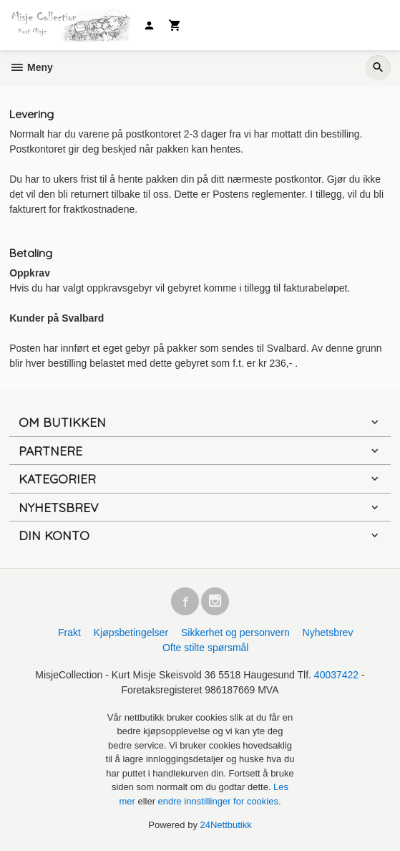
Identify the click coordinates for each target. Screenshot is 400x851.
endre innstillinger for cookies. (219, 801)
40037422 (336, 675)
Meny (31, 67)
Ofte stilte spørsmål (205, 647)
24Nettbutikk (226, 824)
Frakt (69, 632)
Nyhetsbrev (328, 632)
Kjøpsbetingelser (131, 632)
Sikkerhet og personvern (235, 632)
